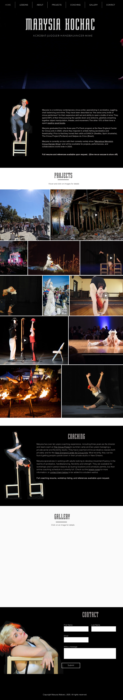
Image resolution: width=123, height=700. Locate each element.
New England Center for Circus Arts (71, 452)
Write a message (70, 647)
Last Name (95, 625)
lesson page (94, 469)
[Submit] (71, 665)
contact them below (59, 472)
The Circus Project (62, 447)
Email (66, 636)
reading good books (56, 123)
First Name (68, 625)
